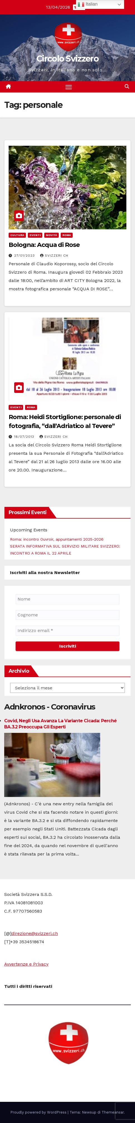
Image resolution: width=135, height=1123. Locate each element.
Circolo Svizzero (67, 59)
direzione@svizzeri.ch (34, 933)
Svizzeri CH (54, 255)
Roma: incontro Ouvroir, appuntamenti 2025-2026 (57, 539)
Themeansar (113, 1112)
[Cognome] (67, 615)
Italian (87, 4)
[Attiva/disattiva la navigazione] (69, 87)
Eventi (35, 235)
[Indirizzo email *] (67, 631)
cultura (17, 235)
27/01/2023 (25, 255)
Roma (66, 235)
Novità (51, 235)
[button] (127, 86)
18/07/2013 (25, 437)
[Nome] (67, 599)
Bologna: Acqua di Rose (44, 245)
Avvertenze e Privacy (26, 964)
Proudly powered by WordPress (39, 1112)
